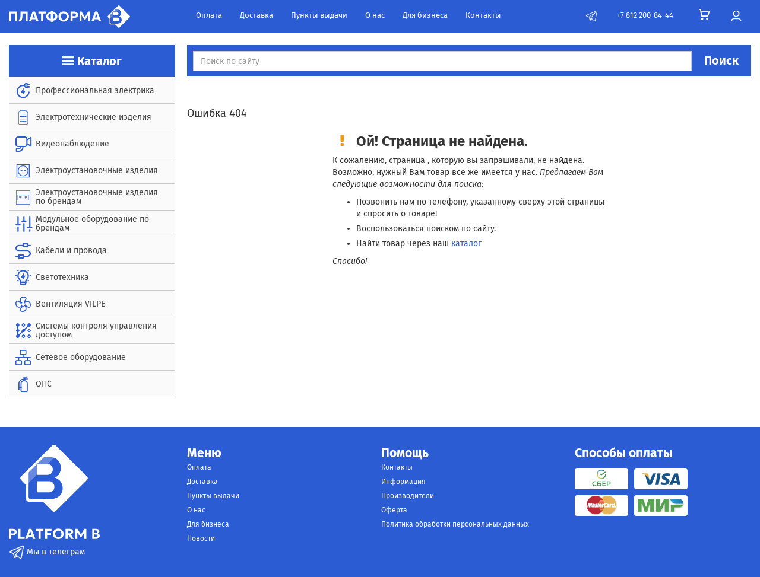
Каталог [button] (92, 61)
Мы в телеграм (47, 552)
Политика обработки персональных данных (455, 524)
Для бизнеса (425, 15)
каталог (466, 243)
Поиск (721, 60)
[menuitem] (92, 90)
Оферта (394, 510)
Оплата (209, 15)
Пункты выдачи (319, 15)
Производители (407, 496)
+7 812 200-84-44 (645, 15)
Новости (201, 538)
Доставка (256, 15)
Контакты (483, 15)
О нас (375, 15)
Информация (403, 481)
